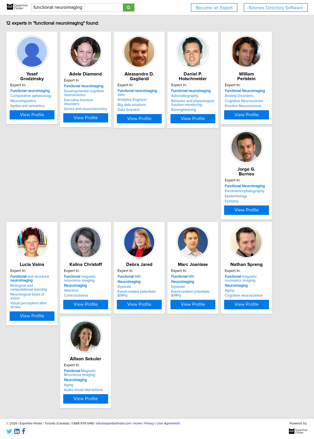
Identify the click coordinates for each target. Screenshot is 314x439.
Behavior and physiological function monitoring (247, 103)
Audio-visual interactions (244, 316)
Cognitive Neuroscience (51, 204)
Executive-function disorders (119, 105)
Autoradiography (238, 96)
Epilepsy (103, 209)
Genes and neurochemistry (118, 110)
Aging (166, 311)
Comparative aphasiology (53, 96)
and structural (180, 196)
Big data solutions (175, 101)
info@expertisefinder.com (113, 423)
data (184, 91)
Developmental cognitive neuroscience (117, 98)
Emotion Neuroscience (50, 209)
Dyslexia (39, 307)
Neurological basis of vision (183, 212)
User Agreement (168, 423)
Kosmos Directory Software (276, 8)
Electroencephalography (116, 199)
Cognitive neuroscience (180, 316)
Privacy (149, 423)
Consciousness (237, 213)
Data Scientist (172, 106)
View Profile (59, 122)
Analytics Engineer (176, 96)
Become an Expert (214, 8)
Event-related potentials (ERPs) (57, 312)
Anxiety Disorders (46, 199)
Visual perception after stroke (185, 217)
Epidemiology (108, 204)
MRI (44, 297)
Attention (232, 208)
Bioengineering (237, 110)
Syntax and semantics (49, 106)
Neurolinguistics (45, 101)
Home (137, 423)
